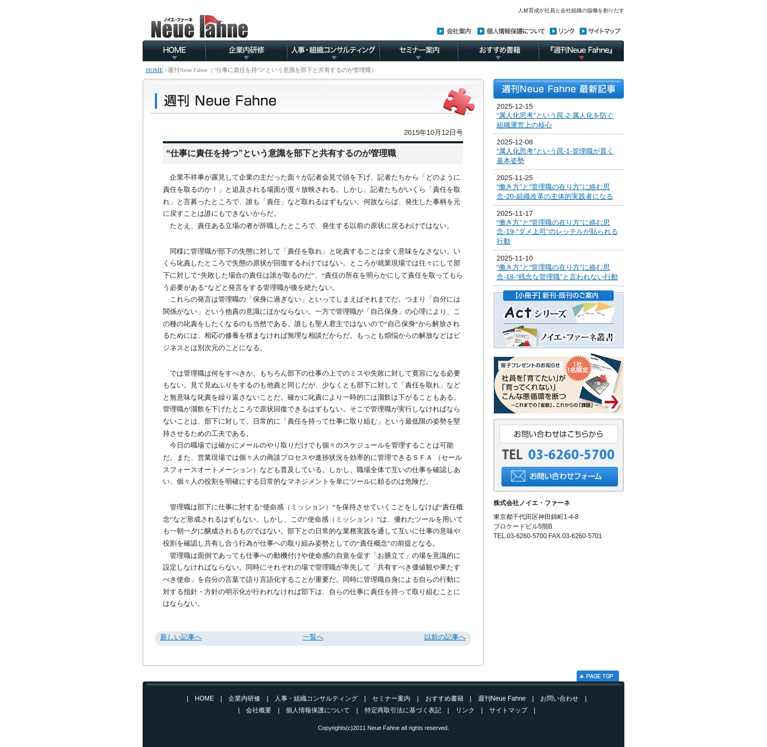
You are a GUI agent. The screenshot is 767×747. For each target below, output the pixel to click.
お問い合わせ (559, 698)
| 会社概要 (251, 710)
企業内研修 (244, 698)
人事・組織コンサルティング (316, 698)
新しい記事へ (181, 637)
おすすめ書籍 (444, 698)
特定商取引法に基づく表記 (403, 710)
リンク (465, 710)
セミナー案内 (391, 698)
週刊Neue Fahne (502, 698)
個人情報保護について (318, 710)
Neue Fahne (383, 728)
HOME (154, 70)
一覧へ (313, 637)
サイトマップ (508, 710)
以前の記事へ (445, 637)
